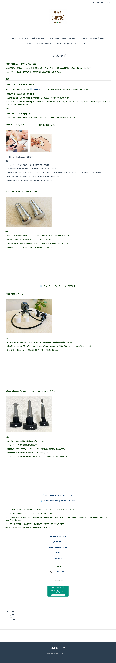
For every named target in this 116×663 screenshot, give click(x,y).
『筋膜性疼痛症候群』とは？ (58, 547)
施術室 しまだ (58, 648)
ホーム (14, 38)
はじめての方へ (24, 38)
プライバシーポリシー (82, 44)
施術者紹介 (72, 38)
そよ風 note (30, 44)
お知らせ (40, 44)
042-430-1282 (103, 2)
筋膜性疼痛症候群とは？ (39, 38)
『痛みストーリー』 (39, 89)
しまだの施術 (54, 38)
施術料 (64, 38)
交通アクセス (82, 38)
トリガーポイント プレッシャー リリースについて (59, 286)
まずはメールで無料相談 (64, 44)
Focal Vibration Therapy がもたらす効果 (59, 495)
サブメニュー (49, 44)
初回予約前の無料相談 (97, 38)
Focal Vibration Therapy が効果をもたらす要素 (59, 501)
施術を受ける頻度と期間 (58, 536)
